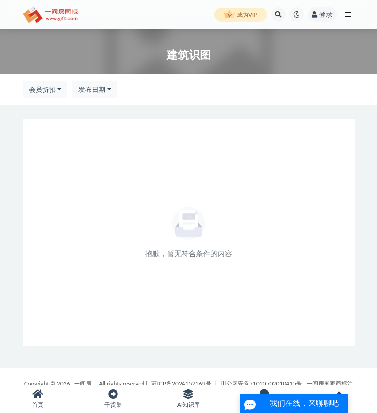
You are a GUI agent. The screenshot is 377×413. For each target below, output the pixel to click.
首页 (38, 398)
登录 (322, 14)
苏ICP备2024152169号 (181, 383)
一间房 (82, 383)
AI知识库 (188, 398)
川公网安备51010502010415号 (261, 383)
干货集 (113, 398)
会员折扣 (42, 89)
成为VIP (241, 15)
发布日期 (91, 89)
